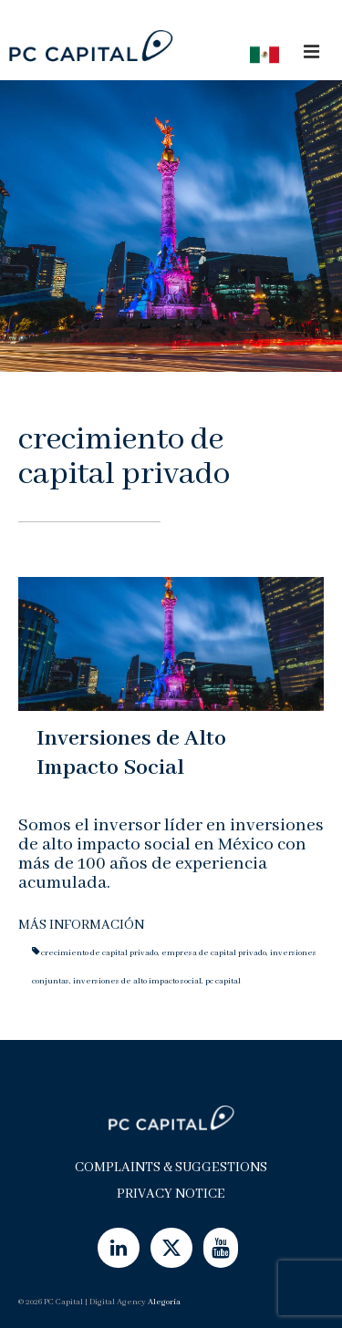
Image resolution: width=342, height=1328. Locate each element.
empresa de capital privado (213, 953)
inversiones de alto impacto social (137, 981)
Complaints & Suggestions (171, 1167)
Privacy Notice (171, 1194)
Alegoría (164, 1302)
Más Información (81, 925)
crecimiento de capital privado (99, 953)
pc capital (223, 981)
